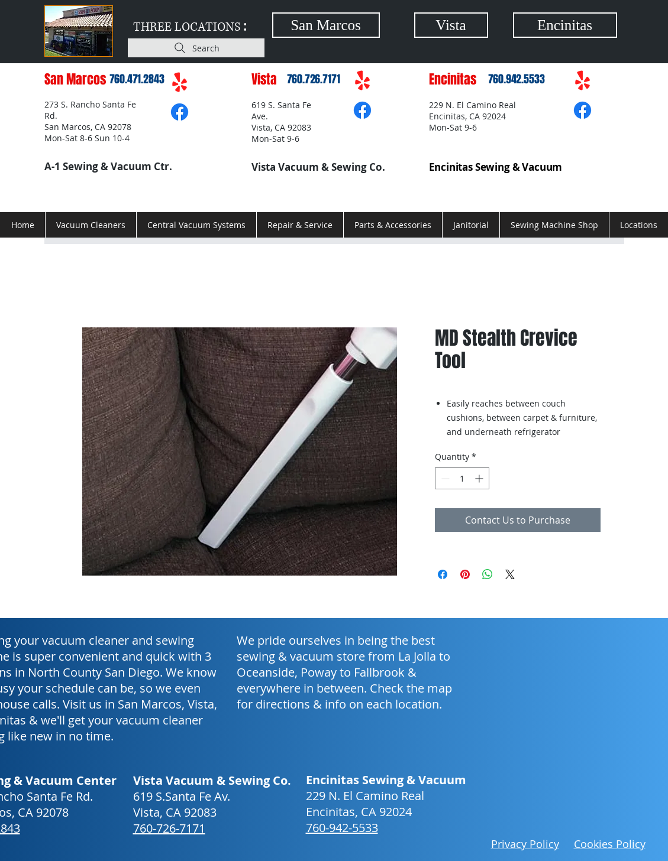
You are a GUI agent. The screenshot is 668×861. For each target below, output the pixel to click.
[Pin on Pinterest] (465, 574)
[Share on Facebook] (442, 574)
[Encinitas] (565, 25)
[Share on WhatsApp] (487, 574)
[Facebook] (179, 112)
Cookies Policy (610, 844)
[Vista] (451, 25)
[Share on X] (510, 574)
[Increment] (480, 478)
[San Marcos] (326, 25)
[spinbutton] (462, 478)
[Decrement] (444, 478)
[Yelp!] (179, 83)
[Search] (196, 47)
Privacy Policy (525, 844)
